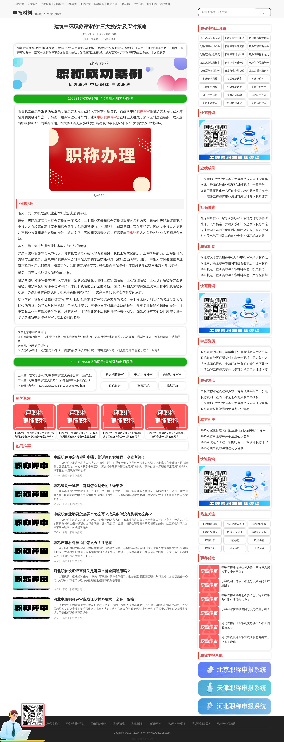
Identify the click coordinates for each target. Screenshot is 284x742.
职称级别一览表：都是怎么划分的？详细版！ (231, 397)
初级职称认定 (234, 78)
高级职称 (152, 4)
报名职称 (172, 385)
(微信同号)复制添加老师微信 (100, 98)
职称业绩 (259, 540)
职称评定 (115, 385)
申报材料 (72, 4)
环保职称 (234, 548)
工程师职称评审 (98, 723)
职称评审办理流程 (234, 46)
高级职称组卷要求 (201, 723)
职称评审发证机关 (226, 723)
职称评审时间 (234, 532)
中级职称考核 (210, 86)
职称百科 (112, 4)
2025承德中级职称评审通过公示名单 (225, 436)
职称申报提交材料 (259, 38)
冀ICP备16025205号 (142, 739)
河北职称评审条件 (234, 524)
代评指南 (46, 4)
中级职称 (138, 4)
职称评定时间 (210, 532)
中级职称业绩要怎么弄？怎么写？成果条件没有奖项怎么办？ (103, 514)
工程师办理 (119, 723)
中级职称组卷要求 (50, 723)
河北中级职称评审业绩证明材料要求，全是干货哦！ (96, 599)
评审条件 (33, 4)
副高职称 (143, 385)
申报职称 (133, 232)
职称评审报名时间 (234, 54)
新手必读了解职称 (210, 38)
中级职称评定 (234, 103)
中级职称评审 (107, 117)
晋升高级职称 (234, 95)
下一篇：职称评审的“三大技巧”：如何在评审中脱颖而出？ (54, 380)
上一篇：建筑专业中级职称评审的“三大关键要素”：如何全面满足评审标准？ (66, 375)
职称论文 (86, 4)
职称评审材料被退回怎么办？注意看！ (226, 409)
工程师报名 (137, 723)
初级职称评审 (259, 78)
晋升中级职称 (210, 95)
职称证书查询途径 (259, 46)
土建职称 (259, 548)
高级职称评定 (259, 103)
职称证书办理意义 (210, 54)
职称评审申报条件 (210, 46)
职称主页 (19, 4)
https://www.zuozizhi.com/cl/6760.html (62, 385)
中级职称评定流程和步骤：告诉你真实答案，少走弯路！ (99, 457)
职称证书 (210, 540)
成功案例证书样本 (210, 62)
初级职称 (125, 4)
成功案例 (165, 4)
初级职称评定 (210, 103)
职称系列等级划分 (210, 70)
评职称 (38, 13)
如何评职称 (155, 723)
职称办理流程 (210, 524)
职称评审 (143, 111)
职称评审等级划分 (259, 62)
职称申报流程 (259, 524)
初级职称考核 (210, 78)
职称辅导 (59, 4)
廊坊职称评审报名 (177, 723)
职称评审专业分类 (234, 62)
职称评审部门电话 (234, 38)
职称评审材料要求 (75, 723)
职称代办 (210, 548)
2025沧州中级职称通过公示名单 (222, 448)
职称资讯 (99, 4)
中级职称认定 (234, 86)
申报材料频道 (54, 13)
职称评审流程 (259, 532)
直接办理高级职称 (259, 70)
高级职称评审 (259, 86)
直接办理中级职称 (234, 70)
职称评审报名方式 (259, 54)
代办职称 (234, 540)
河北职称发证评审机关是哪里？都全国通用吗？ (92, 571)
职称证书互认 (259, 95)
